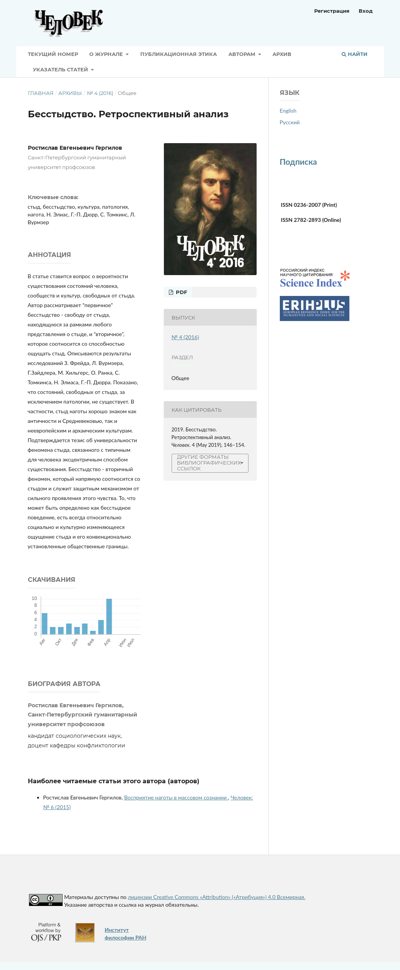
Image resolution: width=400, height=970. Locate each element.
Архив (281, 54)
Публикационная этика (178, 54)
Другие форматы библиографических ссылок (209, 462)
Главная (41, 93)
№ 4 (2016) (100, 93)
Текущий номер (53, 54)
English (288, 110)
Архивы (70, 93)
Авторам (242, 54)
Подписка (298, 161)
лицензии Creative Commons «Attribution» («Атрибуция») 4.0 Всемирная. (216, 897)
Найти (355, 54)
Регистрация (331, 11)
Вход (366, 11)
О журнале (106, 54)
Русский (290, 122)
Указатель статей (61, 69)
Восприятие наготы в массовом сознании (176, 797)
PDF (180, 292)
